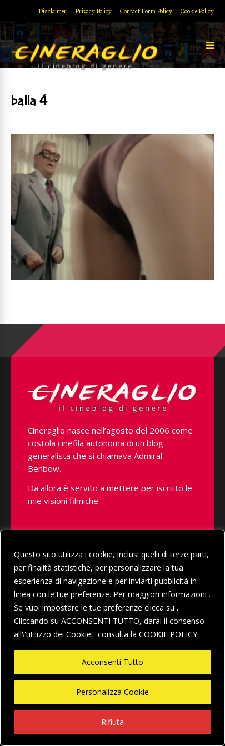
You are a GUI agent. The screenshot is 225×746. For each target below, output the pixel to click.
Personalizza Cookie (112, 692)
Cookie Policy (197, 11)
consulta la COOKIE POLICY (147, 634)
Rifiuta (112, 722)
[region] (112, 638)
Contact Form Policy (146, 11)
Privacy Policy (93, 11)
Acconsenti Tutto (112, 662)
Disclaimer (52, 11)
